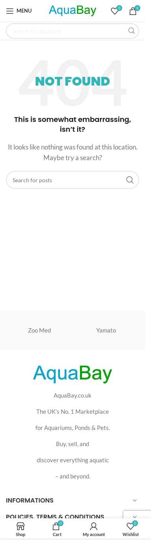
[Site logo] (72, 9)
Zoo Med (39, 330)
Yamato (106, 330)
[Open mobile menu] (18, 11)
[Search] (72, 31)
